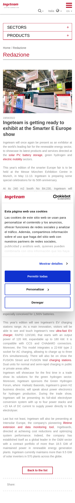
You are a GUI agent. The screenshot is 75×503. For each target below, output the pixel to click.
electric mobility (12, 159)
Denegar (37, 302)
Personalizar (37, 289)
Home (6, 47)
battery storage (32, 155)
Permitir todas (37, 276)
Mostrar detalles (51, 263)
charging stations (60, 360)
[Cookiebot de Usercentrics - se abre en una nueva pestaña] (53, 197)
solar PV (14, 155)
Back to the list (38, 470)
